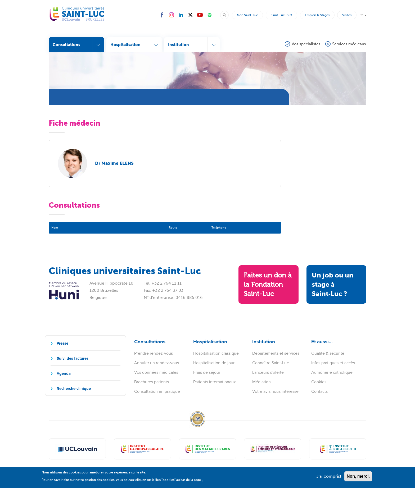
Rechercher (226, 15)
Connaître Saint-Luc (270, 363)
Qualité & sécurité (327, 353)
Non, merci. (358, 478)
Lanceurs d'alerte (268, 372)
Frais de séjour (206, 372)
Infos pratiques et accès (333, 363)
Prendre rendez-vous (153, 353)
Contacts (319, 391)
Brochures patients (151, 382)
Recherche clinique (74, 388)
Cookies (318, 382)
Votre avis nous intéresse (275, 391)
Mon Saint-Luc (247, 15)
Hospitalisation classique (216, 353)
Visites (346, 15)
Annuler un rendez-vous (156, 363)
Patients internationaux (214, 382)
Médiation (261, 382)
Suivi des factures (72, 358)
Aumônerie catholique (332, 372)
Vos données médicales (156, 372)
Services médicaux (349, 44)
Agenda (64, 373)
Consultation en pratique (157, 391)
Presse (62, 343)
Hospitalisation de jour (213, 363)
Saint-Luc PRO (281, 15)
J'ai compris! (328, 478)
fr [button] (363, 15)
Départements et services (275, 353)
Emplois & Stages (317, 15)
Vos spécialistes (306, 44)
